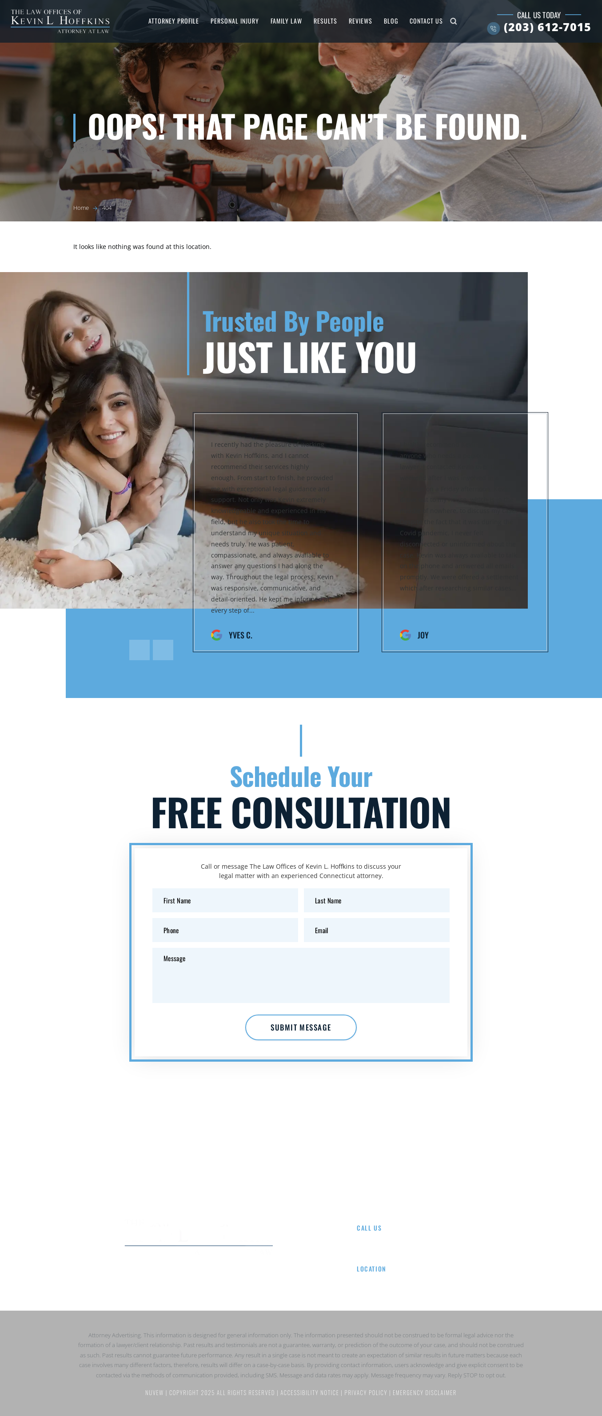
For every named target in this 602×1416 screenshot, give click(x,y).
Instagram (230, 1275)
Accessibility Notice (310, 1392)
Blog (391, 20)
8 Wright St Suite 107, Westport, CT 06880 (420, 1280)
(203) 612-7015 (547, 26)
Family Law (286, 20)
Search (453, 21)
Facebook (167, 1275)
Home (123, 1180)
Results (325, 20)
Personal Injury (235, 20)
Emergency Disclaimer (425, 1392)
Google (198, 1275)
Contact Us (426, 20)
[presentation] (139, 650)
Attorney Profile (173, 20)
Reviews (360, 20)
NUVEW (154, 1392)
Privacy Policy (367, 1392)
